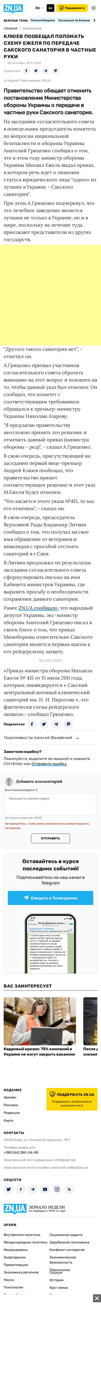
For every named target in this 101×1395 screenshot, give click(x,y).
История (57, 1280)
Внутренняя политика (22, 1235)
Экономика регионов (21, 1272)
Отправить (50, 838)
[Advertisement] (50, 295)
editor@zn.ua (77, 1167)
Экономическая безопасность (63, 1260)
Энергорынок (15, 1257)
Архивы (10, 1097)
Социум (56, 1273)
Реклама (11, 1105)
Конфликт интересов (67, 1250)
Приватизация (16, 1265)
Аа (50, 8)
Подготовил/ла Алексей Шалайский (38, 737)
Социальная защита (66, 1235)
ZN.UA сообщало (38, 608)
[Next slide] (93, 20)
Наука (9, 1280)
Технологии (13, 1287)
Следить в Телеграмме (50, 897)
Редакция (12, 1113)
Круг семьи (59, 1288)
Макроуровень (16, 1250)
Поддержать (72, 8)
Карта (8, 1121)
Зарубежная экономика (69, 1242)
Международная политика (25, 1242)
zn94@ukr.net (65, 1160)
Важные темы (16, 20)
